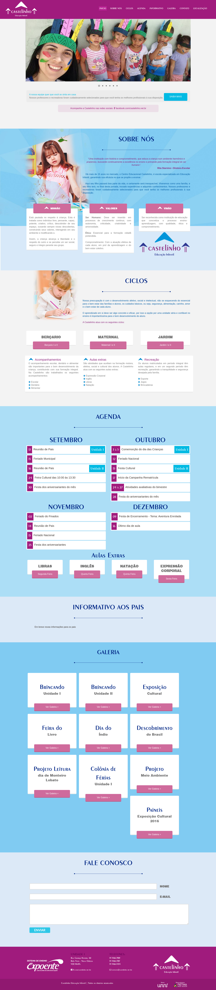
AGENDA (141, 8)
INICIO (102, 8)
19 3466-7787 (114, 961)
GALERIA (171, 8)
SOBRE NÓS (116, 8)
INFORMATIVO (156, 8)
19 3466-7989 (114, 958)
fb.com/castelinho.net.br (81, 970)
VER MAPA (75, 964)
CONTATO (184, 8)
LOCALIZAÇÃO (200, 8)
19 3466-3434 (115, 964)
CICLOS (129, 8)
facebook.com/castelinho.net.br (130, 108)
